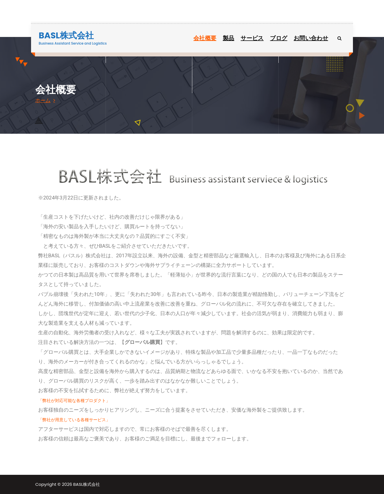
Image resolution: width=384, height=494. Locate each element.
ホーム (43, 100)
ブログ (278, 38)
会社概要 (204, 38)
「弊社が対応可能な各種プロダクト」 (74, 400)
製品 (228, 38)
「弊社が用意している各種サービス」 (74, 420)
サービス (252, 38)
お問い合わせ (311, 38)
